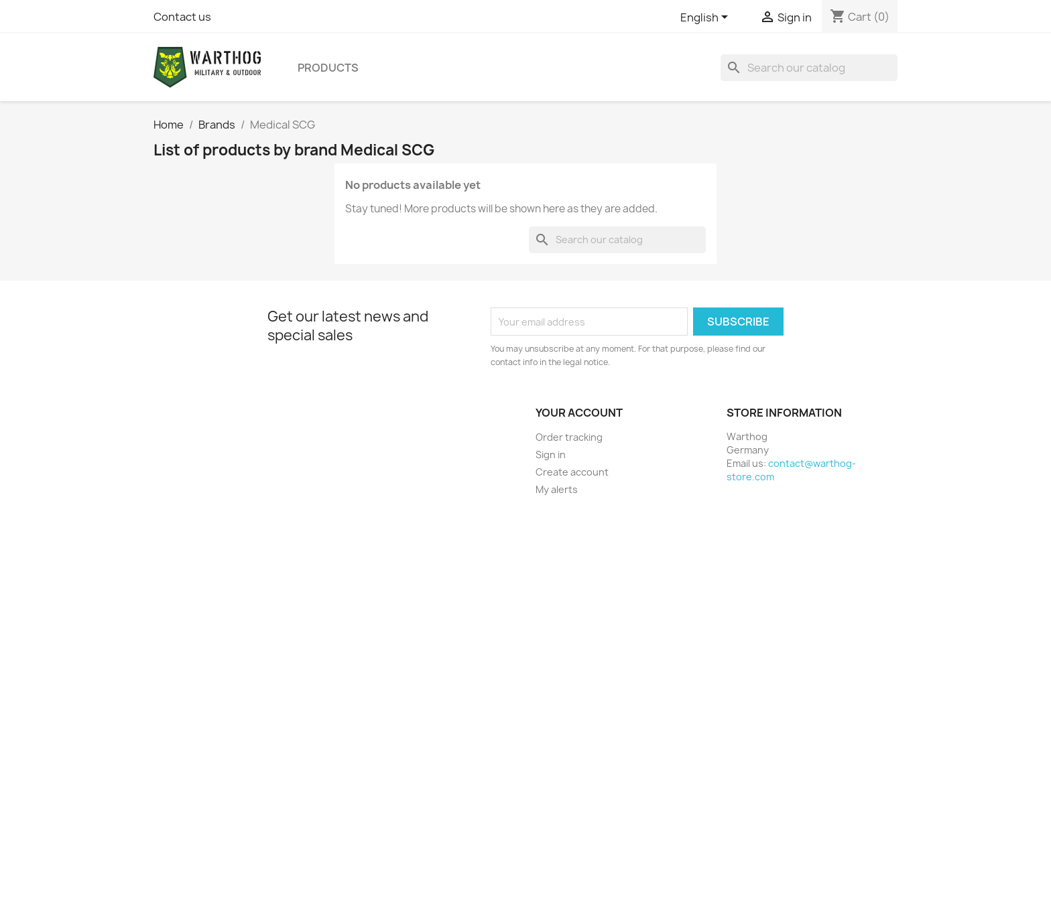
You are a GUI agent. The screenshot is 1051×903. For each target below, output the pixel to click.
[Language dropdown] (706, 18)
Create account (572, 472)
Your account (579, 412)
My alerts (557, 489)
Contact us (182, 16)
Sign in (551, 454)
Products (328, 67)
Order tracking (569, 437)
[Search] (809, 67)
